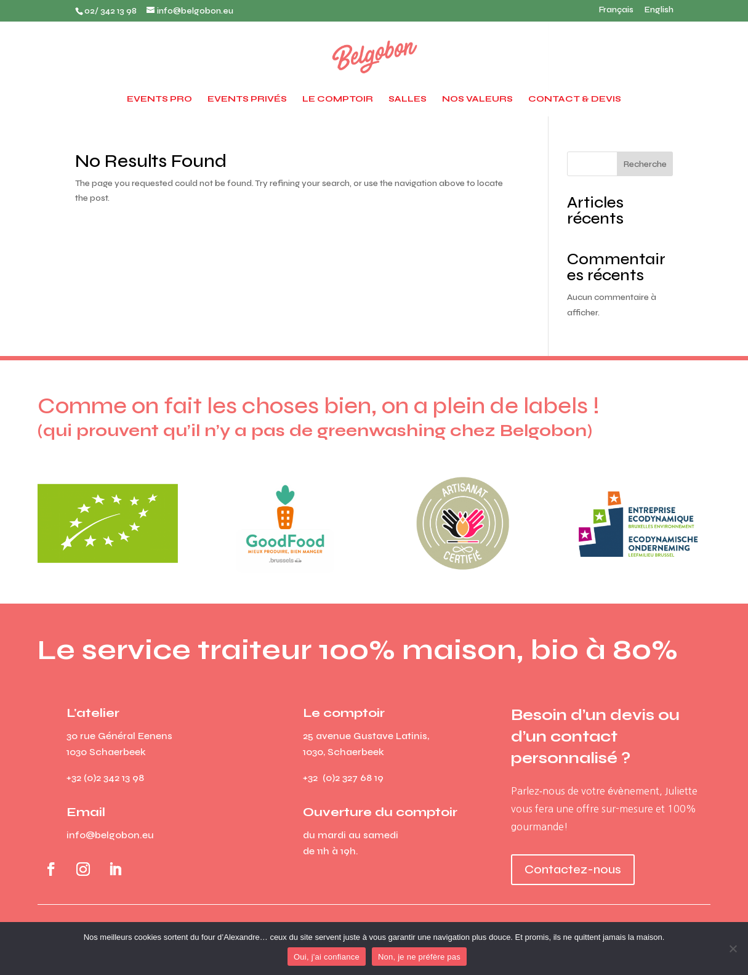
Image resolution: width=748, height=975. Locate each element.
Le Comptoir (337, 99)
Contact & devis (574, 99)
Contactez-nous (573, 869)
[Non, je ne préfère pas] (732, 948)
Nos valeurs (477, 99)
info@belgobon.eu (110, 835)
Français (616, 10)
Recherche (645, 164)
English (659, 10)
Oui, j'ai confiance (327, 956)
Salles (407, 99)
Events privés (247, 99)
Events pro (159, 99)
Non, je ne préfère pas (419, 956)
